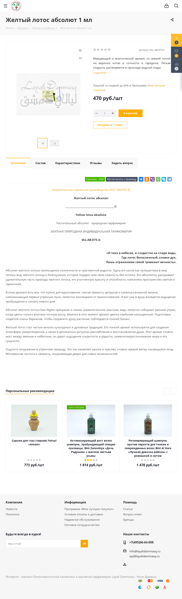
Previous (167, 391)
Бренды (128, 519)
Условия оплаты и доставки (83, 514)
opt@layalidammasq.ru (144, 556)
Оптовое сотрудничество (82, 525)
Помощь (130, 502)
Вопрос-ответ (132, 514)
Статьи (128, 509)
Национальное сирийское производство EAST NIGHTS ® (91, 190)
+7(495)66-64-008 (141, 542)
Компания (14, 502)
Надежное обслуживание (82, 519)
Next (173, 391)
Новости (11, 509)
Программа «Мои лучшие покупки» (89, 509)
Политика (12, 514)
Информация (75, 502)
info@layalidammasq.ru (144, 551)
